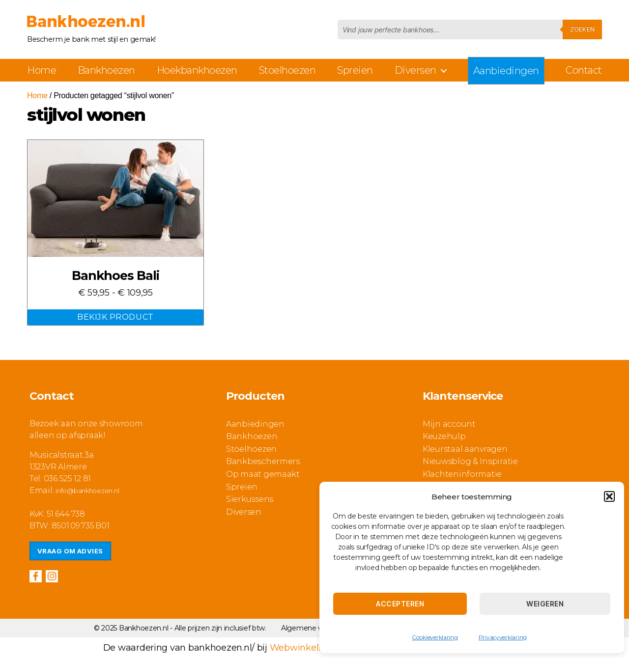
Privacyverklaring (503, 637)
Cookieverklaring (435, 637)
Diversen (415, 70)
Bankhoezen (106, 70)
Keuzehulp (444, 436)
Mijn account (449, 424)
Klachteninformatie (462, 474)
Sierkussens (249, 499)
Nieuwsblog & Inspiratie (470, 461)
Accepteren (400, 604)
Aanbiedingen (506, 71)
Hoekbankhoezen (197, 70)
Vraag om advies (70, 551)
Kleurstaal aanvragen (465, 449)
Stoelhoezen (287, 70)
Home (41, 70)
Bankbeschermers (263, 461)
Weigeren (545, 604)
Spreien (355, 70)
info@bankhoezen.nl (87, 490)
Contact (584, 70)
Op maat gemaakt (263, 474)
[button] (609, 496)
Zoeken (582, 29)
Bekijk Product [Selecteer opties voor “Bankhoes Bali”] (115, 317)
